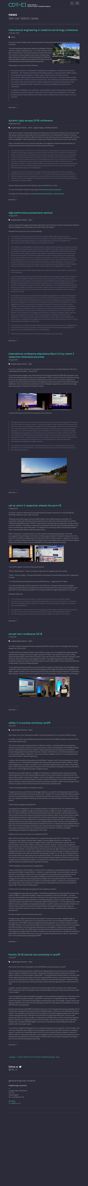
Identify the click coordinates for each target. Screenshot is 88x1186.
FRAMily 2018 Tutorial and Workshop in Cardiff (34, 954)
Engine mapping (39, 128)
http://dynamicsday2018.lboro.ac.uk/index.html (48, 194)
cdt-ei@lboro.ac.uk (15, 1103)
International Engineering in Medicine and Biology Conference (43, 30)
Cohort (13, 37)
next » (58, 1057)
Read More (12, 107)
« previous (12, 1057)
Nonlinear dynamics (51, 128)
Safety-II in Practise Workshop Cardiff (29, 722)
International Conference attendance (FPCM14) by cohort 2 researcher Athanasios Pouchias (41, 355)
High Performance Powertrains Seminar (31, 212)
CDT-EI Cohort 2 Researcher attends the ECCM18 (35, 505)
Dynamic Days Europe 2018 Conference (31, 120)
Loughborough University (19, 128)
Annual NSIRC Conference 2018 (25, 634)
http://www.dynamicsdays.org (51, 189)
